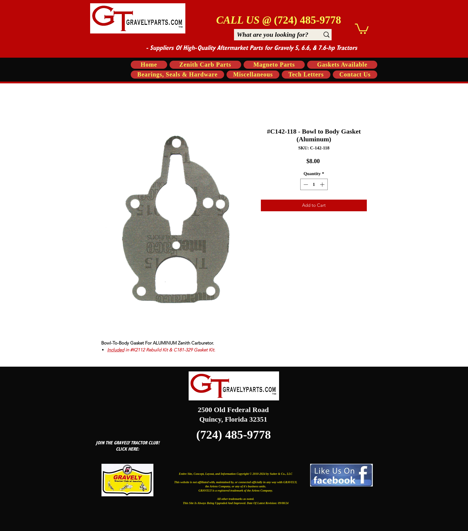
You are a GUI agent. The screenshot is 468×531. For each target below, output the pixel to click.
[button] (362, 28)
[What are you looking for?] (272, 34)
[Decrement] (305, 184)
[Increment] (323, 184)
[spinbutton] (314, 184)
